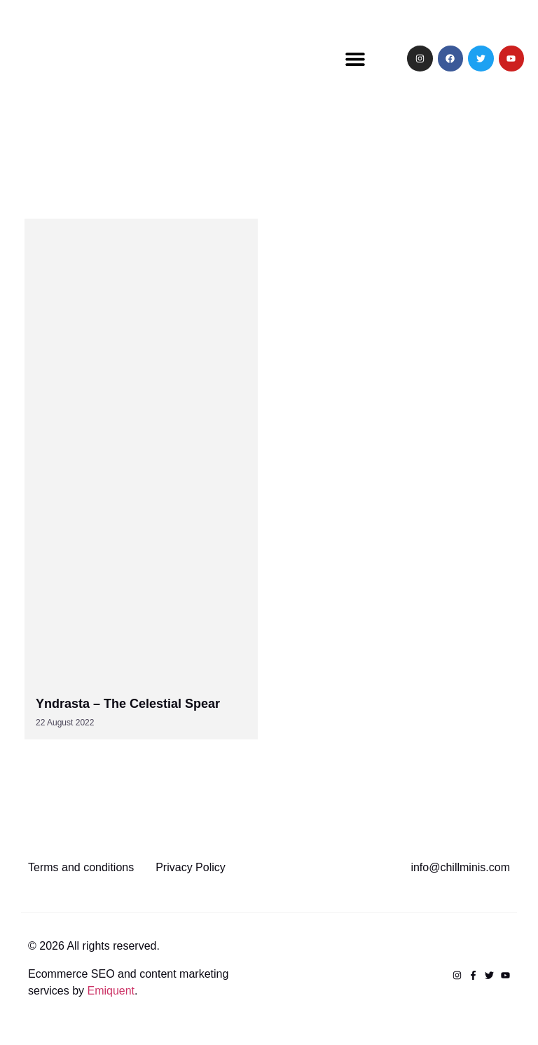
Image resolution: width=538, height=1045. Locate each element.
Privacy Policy (191, 867)
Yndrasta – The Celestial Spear (128, 704)
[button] (355, 58)
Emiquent (110, 991)
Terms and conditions (81, 867)
